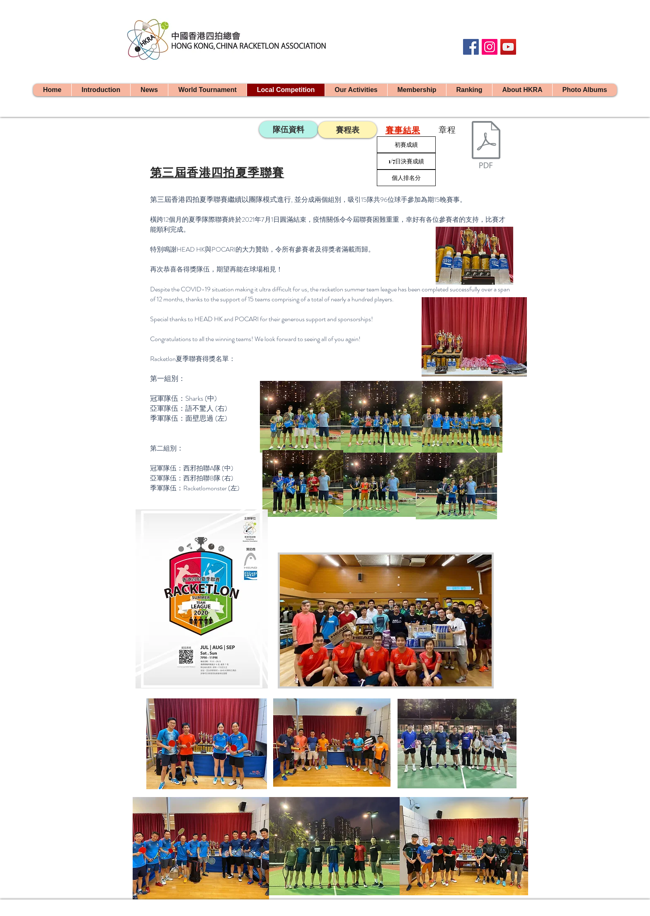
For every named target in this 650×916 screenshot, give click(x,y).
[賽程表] (347, 129)
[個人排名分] (406, 178)
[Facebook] (471, 47)
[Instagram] (489, 47)
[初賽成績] (406, 144)
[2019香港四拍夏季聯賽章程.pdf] (486, 150)
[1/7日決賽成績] (406, 161)
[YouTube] (508, 47)
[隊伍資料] (288, 129)
